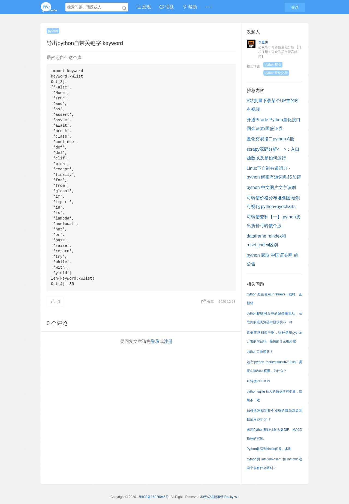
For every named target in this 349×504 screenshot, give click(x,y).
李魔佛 (263, 42)
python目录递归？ (260, 352)
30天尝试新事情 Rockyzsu (219, 497)
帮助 (190, 7)
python (53, 31)
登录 (295, 7)
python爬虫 (273, 65)
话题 (167, 7)
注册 (168, 341)
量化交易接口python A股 (270, 139)
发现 (144, 7)
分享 (208, 302)
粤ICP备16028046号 (154, 497)
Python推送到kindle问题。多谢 (269, 449)
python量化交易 (276, 73)
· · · (209, 7)
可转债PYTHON (258, 381)
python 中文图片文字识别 (271, 187)
